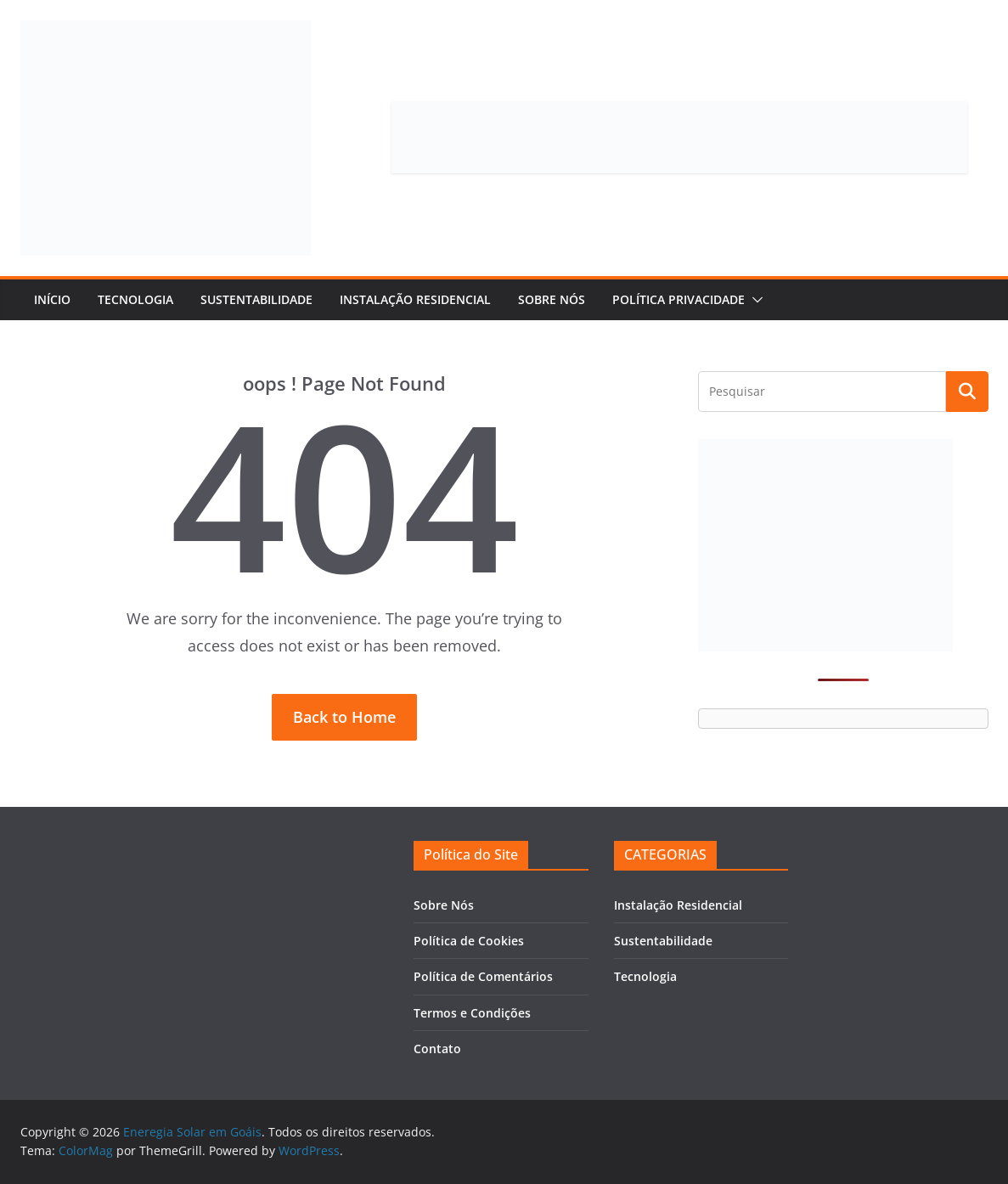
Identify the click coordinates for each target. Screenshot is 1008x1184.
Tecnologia (135, 299)
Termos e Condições (472, 1013)
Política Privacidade (678, 299)
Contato (437, 1048)
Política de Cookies (469, 941)
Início (52, 299)
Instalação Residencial (415, 299)
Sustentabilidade (256, 299)
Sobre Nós (551, 299)
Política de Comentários (483, 976)
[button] (754, 300)
